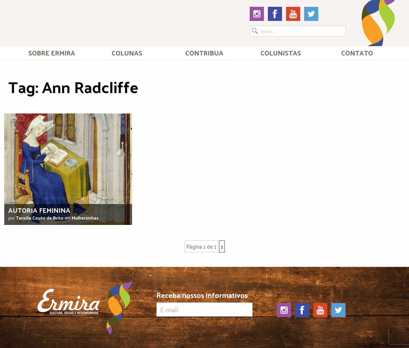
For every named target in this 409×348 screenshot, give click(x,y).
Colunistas (280, 52)
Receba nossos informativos (204, 304)
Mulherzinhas (85, 218)
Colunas (127, 52)
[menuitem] (52, 52)
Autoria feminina (39, 210)
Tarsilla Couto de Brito (39, 218)
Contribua (204, 52)
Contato (357, 52)
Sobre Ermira (51, 52)
